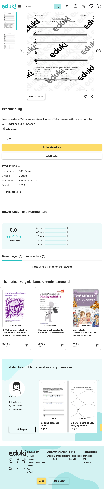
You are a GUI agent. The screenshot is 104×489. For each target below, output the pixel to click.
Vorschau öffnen (36, 96)
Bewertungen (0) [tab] (12, 256)
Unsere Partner (53, 459)
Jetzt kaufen (52, 156)
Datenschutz (88, 462)
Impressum (87, 456)
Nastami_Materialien (82, 335)
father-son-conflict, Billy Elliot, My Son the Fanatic (82, 424)
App (28, 469)
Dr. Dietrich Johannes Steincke (15, 335)
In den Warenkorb (52, 147)
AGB (85, 459)
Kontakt (72, 459)
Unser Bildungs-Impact (36, 462)
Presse (30, 466)
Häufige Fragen (75, 456)
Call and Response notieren (50, 424)
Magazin (30, 456)
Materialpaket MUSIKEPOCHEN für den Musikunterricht (85, 331)
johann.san (11, 129)
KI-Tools (30, 472)
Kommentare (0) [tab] (35, 256)
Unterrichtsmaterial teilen (58, 456)
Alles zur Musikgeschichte (50, 330)
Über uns (30, 459)
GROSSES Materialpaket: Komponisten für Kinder (14, 331)
